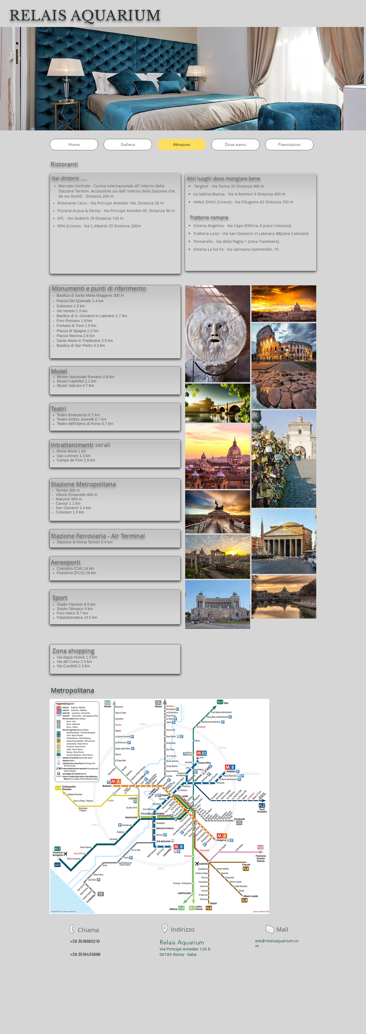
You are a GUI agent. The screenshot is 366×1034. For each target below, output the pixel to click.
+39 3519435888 (85, 954)
